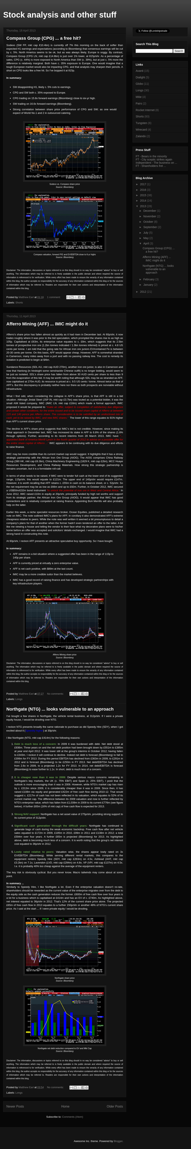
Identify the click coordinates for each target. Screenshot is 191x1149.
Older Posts (115, 1106)
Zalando (141, 136)
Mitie (139, 96)
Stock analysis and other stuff (59, 14)
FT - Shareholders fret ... (151, 165)
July (146, 232)
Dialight (140, 77)
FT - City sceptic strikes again (154, 159)
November (150, 216)
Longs (19, 699)
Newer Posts (15, 1106)
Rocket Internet (145, 110)
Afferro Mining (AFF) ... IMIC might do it (47, 323)
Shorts (19, 302)
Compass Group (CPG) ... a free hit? (43, 38)
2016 (143, 189)
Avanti (139, 70)
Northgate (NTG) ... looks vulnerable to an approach (60, 709)
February (149, 279)
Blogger (118, 1141)
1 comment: (54, 297)
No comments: (55, 693)
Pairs (139, 103)
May (146, 238)
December (150, 210)
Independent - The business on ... (156, 162)
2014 (143, 200)
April (146, 243)
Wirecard (141, 129)
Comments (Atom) (72, 1116)
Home (65, 1106)
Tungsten (141, 123)
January (148, 284)
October (148, 221)
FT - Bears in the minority (151, 156)
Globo (139, 83)
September (150, 227)
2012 (143, 291)
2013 (143, 206)
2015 (143, 195)
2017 (143, 184)
